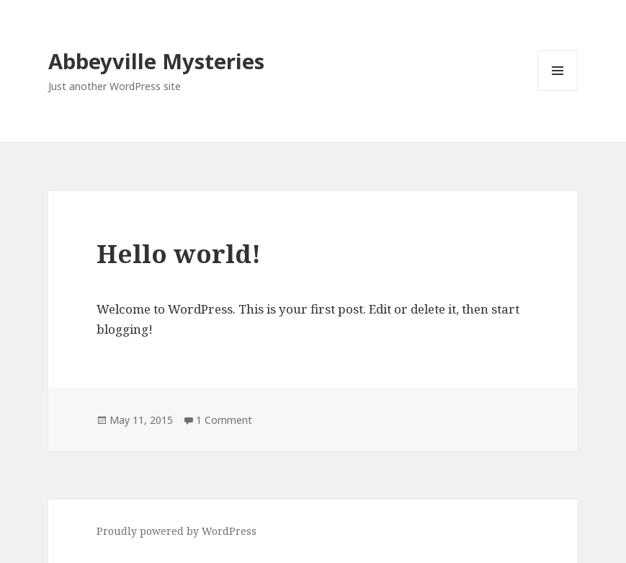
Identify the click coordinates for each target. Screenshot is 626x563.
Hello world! (179, 253)
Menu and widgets (558, 90)
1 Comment (224, 420)
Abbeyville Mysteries (156, 61)
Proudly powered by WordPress (176, 531)
